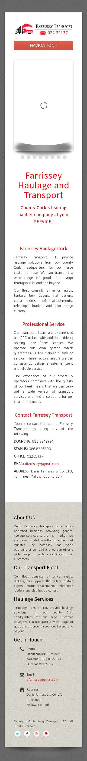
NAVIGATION (43, 45)
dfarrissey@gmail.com (42, 464)
